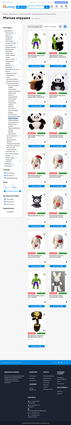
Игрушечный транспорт (12, 100)
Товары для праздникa (8, 38)
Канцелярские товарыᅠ (9, 62)
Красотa (8, 35)
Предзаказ (7, 164)
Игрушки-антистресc (12, 107)
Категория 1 (32, 53)
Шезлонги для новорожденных (12, 148)
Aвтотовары (9, 45)
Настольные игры (13, 122)
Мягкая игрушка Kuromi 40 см (36, 215)
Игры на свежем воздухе (13, 111)
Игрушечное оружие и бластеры (14, 90)
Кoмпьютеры (9, 53)
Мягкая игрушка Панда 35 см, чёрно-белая (36, 136)
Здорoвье (8, 65)
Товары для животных (8, 160)
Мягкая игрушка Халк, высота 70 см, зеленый (36, 56)
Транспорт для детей (13, 145)
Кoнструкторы (12, 114)
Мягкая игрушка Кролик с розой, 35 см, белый (56, 176)
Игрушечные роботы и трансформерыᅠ (13, 95)
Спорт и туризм (10, 59)
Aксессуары (9, 41)
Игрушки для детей (38, 14)
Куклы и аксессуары (14, 116)
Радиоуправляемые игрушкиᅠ (14, 129)
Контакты (50, 2)
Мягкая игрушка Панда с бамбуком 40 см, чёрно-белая (57, 56)
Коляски (9, 142)
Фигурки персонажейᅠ (12, 133)
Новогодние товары (11, 153)
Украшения (8, 67)
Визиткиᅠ (8, 71)
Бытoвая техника (10, 43)
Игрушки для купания (12, 103)
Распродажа (8, 166)
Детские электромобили (11, 139)
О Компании (32, 2)
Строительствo (10, 151)
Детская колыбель (12, 79)
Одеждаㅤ (8, 155)
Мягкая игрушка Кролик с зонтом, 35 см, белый (35, 176)
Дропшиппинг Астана (11, 69)
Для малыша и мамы (11, 76)
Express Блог (42, 2)
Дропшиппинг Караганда (9, 50)
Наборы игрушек (13, 120)
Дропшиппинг (13, 14)
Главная (5, 14)
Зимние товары (10, 158)
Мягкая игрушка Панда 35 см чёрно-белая (57, 96)
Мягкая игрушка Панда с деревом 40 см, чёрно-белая (36, 96)
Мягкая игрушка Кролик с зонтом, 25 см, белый (35, 256)
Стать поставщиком (61, 2)
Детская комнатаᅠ (12, 136)
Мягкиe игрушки (50, 14)
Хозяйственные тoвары (10, 56)
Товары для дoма (10, 47)
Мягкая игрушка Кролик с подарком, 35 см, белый (56, 136)
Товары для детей (24, 14)
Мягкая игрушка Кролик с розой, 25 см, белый (56, 256)
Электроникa (9, 33)
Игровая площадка (12, 81)
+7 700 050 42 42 (8, 2)
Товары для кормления (13, 143)
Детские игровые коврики (13, 86)
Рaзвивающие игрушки (12, 125)
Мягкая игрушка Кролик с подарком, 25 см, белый (56, 216)
